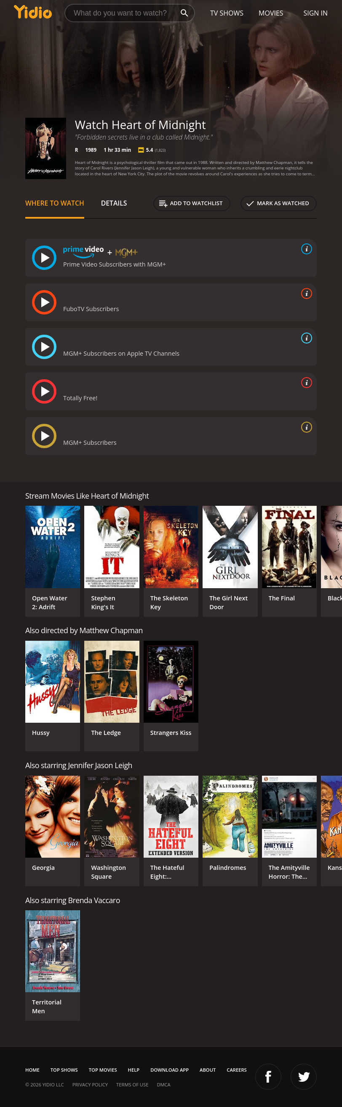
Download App (169, 1070)
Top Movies (103, 1070)
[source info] (305, 248)
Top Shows (64, 1070)
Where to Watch (54, 203)
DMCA (163, 1084)
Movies (271, 13)
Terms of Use (132, 1084)
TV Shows (226, 13)
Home (32, 1070)
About (208, 1070)
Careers (236, 1070)
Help (134, 1070)
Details (114, 203)
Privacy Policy (90, 1084)
